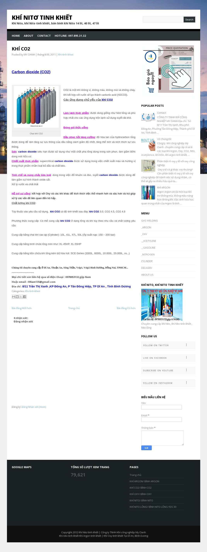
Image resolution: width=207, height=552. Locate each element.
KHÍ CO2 (21, 48)
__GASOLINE (148, 247)
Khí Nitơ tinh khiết (42, 17)
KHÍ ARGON (163, 187)
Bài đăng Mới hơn (22, 308)
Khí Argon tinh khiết (90, 536)
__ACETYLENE (148, 241)
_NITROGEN (148, 254)
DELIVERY (146, 268)
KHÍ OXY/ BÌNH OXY (141, 494)
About (28, 35)
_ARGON (146, 227)
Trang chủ (74, 308)
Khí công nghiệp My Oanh (131, 532)
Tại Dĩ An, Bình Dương (136, 536)
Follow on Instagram (169, 382)
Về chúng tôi (164, 139)
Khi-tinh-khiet (65, 54)
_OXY (144, 234)
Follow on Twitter (169, 345)
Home (16, 35)
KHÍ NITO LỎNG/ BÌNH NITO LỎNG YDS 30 (153, 507)
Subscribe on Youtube (169, 370)
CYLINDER (146, 261)
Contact (44, 35)
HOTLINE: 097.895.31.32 (70, 35)
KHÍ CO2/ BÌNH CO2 (141, 487)
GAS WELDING (149, 220)
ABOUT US (147, 274)
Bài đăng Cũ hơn (126, 308)
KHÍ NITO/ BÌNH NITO (141, 500)
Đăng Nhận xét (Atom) (34, 407)
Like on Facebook (169, 357)
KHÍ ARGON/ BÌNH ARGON (144, 481)
